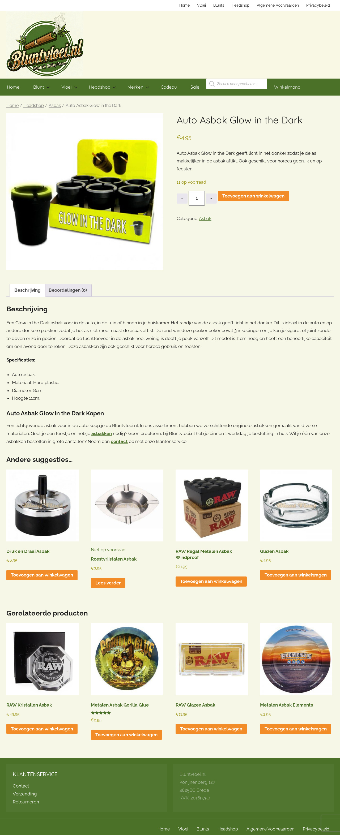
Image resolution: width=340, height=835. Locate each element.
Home (184, 5)
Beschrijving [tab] (27, 290)
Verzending (25, 794)
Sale (194, 87)
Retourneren (26, 801)
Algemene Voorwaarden (278, 5)
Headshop (240, 5)
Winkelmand (287, 87)
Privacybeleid (318, 5)
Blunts (218, 5)
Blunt (41, 87)
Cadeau (169, 87)
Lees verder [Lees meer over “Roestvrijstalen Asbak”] (108, 583)
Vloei (201, 5)
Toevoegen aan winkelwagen (253, 196)
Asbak (55, 105)
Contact (21, 786)
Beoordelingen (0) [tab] (68, 290)
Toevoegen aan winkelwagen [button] (42, 575)
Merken (138, 87)
